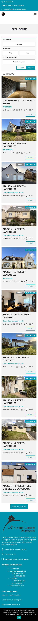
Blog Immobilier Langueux (11, 604)
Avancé (31, 68)
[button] (19, 61)
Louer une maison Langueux (11, 595)
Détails (30, 115)
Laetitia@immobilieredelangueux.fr (14, 9)
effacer (21, 68)
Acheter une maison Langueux (12, 600)
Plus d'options (19, 507)
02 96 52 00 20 (7, 2)
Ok (19, 617)
